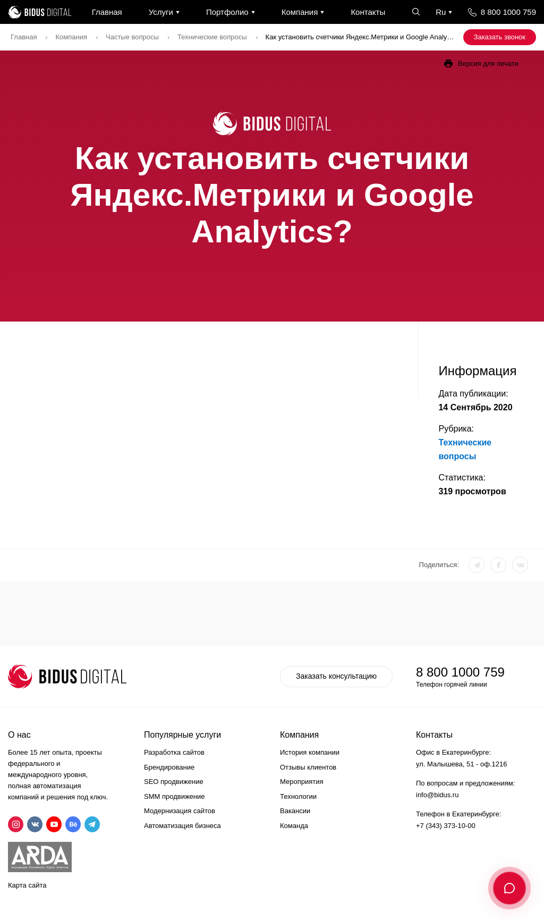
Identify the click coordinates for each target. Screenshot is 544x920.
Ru (441, 11)
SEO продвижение (173, 782)
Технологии (298, 796)
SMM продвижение (174, 796)
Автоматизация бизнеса (182, 826)
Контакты (368, 11)
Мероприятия (302, 782)
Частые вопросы (132, 37)
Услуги (161, 11)
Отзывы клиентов (308, 767)
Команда (294, 826)
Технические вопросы (212, 37)
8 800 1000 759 (508, 11)
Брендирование (169, 767)
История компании (309, 752)
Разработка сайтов (174, 752)
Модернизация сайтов (179, 811)
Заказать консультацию (336, 676)
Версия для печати (488, 63)
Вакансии (295, 811)
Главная (107, 11)
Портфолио (227, 11)
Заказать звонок (499, 37)
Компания (300, 11)
